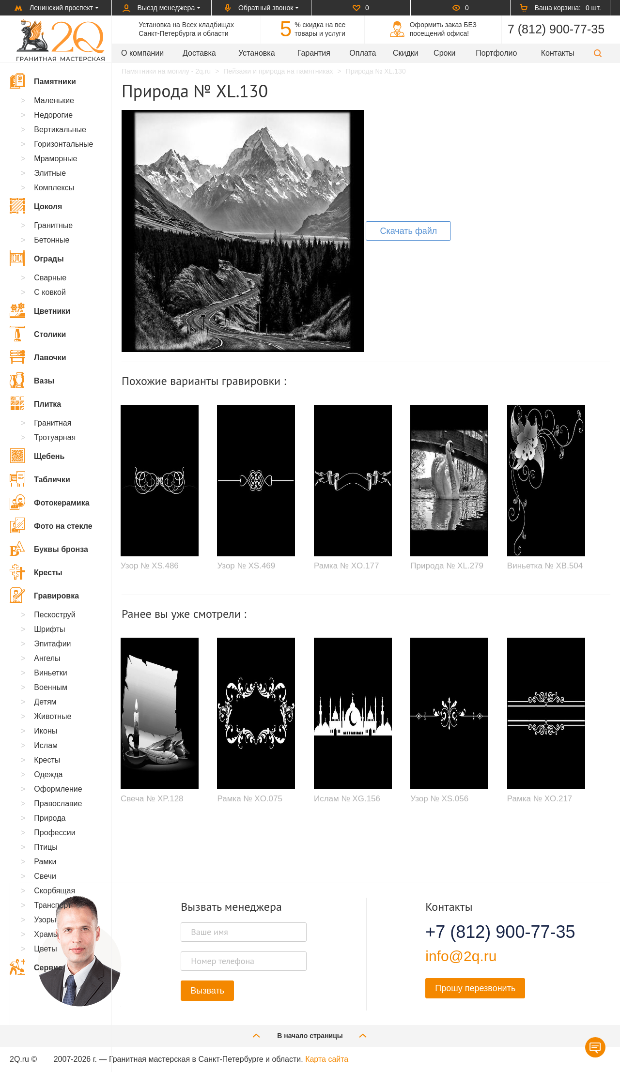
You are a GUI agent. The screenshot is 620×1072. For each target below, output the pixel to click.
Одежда (48, 774)
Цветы (45, 949)
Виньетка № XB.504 (545, 565)
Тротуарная (55, 437)
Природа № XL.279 (446, 565)
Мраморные (55, 158)
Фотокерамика (50, 502)
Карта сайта (326, 1059)
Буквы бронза (49, 548)
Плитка (35, 403)
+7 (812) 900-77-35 (488, 932)
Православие (58, 803)
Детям (45, 702)
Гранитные (53, 225)
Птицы (45, 847)
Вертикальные (60, 129)
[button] (597, 53)
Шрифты (49, 629)
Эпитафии (52, 644)
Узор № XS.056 (439, 798)
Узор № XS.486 (150, 565)
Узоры (45, 920)
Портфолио (496, 53)
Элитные (50, 173)
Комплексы (54, 188)
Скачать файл (408, 231)
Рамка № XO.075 (249, 798)
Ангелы (47, 658)
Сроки (444, 53)
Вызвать (207, 990)
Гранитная (52, 423)
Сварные (50, 278)
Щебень (37, 455)
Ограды (37, 258)
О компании (142, 53)
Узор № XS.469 (246, 565)
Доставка (199, 53)
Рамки (45, 862)
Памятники (43, 81)
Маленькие (54, 100)
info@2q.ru (460, 956)
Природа (49, 818)
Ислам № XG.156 (347, 798)
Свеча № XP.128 (152, 798)
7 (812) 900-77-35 (556, 29)
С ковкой (50, 292)
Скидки (405, 53)
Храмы (46, 934)
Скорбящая (54, 891)
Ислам (46, 745)
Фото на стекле (51, 525)
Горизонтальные (63, 144)
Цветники (40, 310)
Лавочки (38, 357)
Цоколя (36, 206)
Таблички (40, 479)
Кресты (36, 572)
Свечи (45, 876)
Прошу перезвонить (475, 988)
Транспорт (52, 905)
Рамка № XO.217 (540, 798)
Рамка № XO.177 (346, 565)
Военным (50, 687)
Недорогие (53, 115)
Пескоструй (54, 615)
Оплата (362, 53)
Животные (52, 716)
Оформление (58, 789)
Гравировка (44, 595)
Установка (256, 53)
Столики (38, 333)
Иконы (45, 731)
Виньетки (50, 673)
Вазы (32, 380)
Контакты (557, 53)
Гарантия (313, 53)
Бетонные (51, 240)
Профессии (54, 832)
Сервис (36, 967)
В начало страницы (310, 1035)
